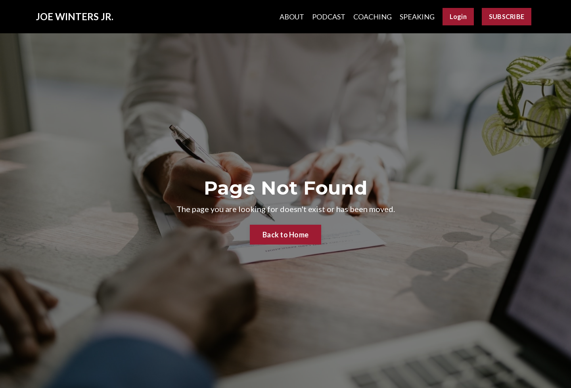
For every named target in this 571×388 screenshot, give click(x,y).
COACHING (372, 16)
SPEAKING (417, 16)
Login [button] (458, 16)
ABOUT (292, 16)
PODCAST (328, 16)
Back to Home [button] (285, 234)
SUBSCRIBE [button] (506, 16)
